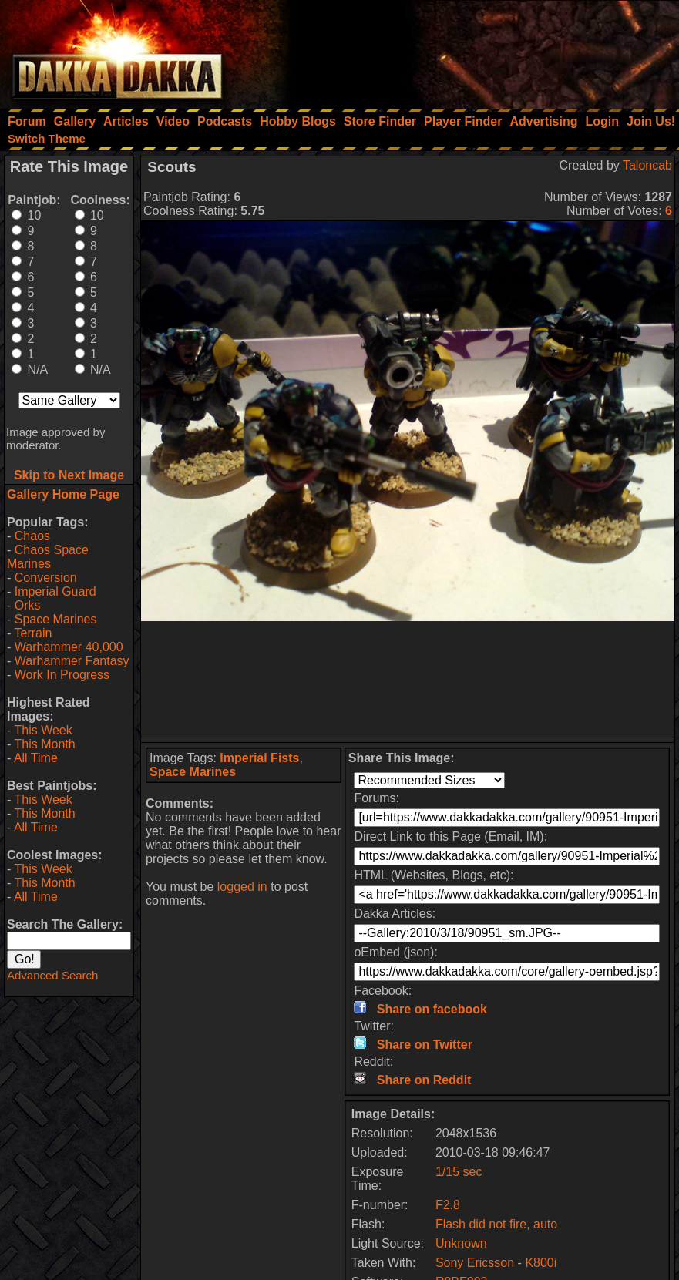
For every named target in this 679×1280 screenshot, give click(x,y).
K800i (540, 1262)
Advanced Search (52, 975)
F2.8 (447, 1204)
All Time (36, 757)
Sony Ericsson (474, 1262)
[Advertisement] (471, 50)
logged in (242, 886)
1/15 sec (458, 1171)
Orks (28, 605)
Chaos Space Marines (48, 556)
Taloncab (647, 165)
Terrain (33, 633)
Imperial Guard (55, 591)
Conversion (46, 577)
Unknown (461, 1243)
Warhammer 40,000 (69, 646)
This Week (43, 730)
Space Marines (56, 619)
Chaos (32, 536)
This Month (44, 744)
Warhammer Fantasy (72, 660)
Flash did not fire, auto (496, 1224)
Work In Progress (62, 674)
